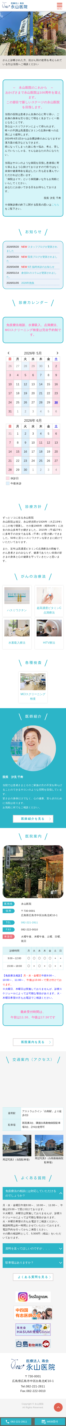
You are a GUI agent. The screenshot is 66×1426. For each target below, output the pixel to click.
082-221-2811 (35, 1386)
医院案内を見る (33, 1042)
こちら (55, 204)
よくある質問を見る (33, 1276)
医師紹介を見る (33, 818)
